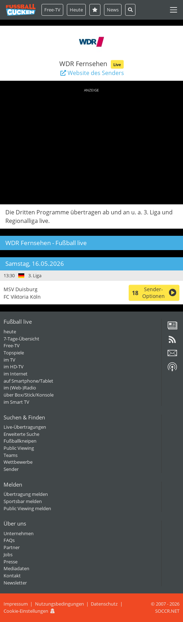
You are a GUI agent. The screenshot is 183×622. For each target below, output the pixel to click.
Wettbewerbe (18, 462)
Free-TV (52, 9)
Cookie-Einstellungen (26, 611)
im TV (9, 360)
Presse (11, 561)
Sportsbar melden (23, 501)
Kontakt (12, 575)
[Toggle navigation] (173, 10)
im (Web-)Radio (20, 387)
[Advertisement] (91, 145)
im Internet (16, 373)
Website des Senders (91, 73)
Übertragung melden (26, 494)
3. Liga (34, 275)
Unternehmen (19, 533)
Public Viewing (19, 448)
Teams (11, 455)
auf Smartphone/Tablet (28, 381)
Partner (12, 547)
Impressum (16, 604)
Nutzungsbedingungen (59, 604)
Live (117, 64)
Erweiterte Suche (21, 434)
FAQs (9, 540)
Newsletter (15, 582)
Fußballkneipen (20, 441)
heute (10, 331)
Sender (11, 469)
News (113, 9)
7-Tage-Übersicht (21, 338)
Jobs (8, 554)
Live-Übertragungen (25, 427)
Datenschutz (104, 604)
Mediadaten (16, 568)
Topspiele (14, 352)
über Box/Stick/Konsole (29, 395)
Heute (76, 9)
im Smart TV (16, 402)
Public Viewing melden (27, 508)
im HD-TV (14, 366)
